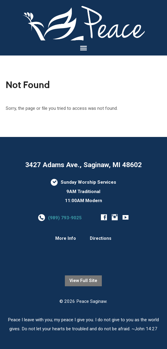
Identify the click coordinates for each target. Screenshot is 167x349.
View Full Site (83, 280)
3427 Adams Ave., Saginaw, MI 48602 (83, 165)
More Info (65, 238)
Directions (100, 238)
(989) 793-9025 (65, 218)
